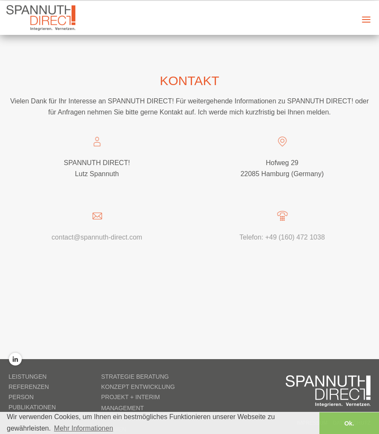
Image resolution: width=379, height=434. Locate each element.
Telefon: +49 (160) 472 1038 (282, 236)
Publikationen (32, 406)
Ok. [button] (349, 422)
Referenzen (29, 386)
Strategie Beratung (135, 376)
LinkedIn (15, 358)
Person (21, 396)
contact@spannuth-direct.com (97, 236)
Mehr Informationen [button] (83, 427)
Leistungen (27, 376)
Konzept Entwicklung (138, 386)
